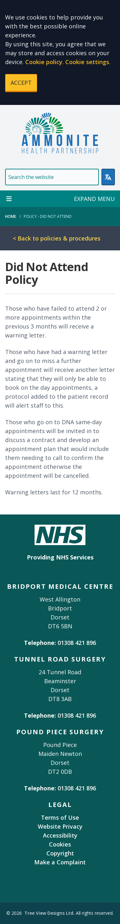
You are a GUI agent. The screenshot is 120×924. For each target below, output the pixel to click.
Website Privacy (60, 826)
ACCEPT (21, 82)
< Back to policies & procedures (56, 238)
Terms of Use (60, 817)
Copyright (60, 853)
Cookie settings (87, 62)
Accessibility (60, 835)
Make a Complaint (60, 862)
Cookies (60, 844)
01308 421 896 (77, 643)
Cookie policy (43, 62)
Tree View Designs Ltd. (49, 913)
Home (10, 216)
